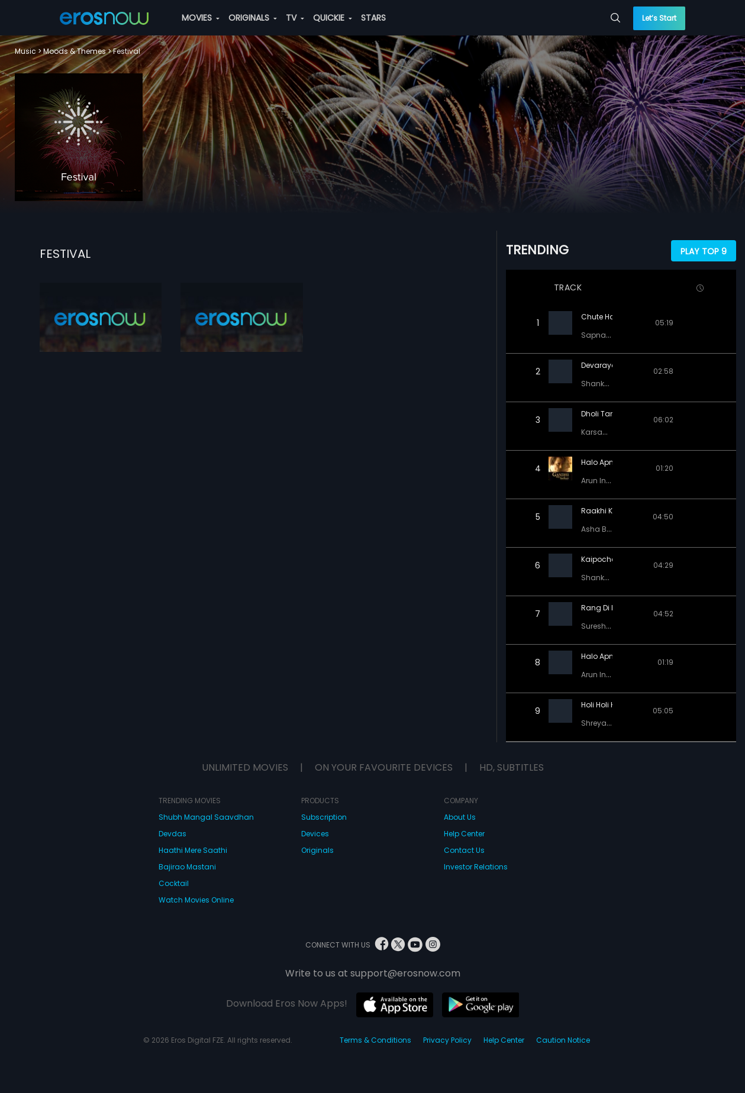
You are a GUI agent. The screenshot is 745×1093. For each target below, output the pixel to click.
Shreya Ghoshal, (612, 723)
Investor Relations (476, 867)
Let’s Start (659, 18)
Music (25, 51)
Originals (317, 850)
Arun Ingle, (600, 481)
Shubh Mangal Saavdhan (206, 817)
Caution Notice (563, 1040)
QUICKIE (332, 18)
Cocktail (174, 883)
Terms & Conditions (375, 1040)
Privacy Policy (447, 1040)
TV (295, 18)
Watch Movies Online (196, 900)
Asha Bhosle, (605, 529)
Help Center (464, 834)
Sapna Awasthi (609, 335)
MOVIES (201, 18)
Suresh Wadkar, (610, 626)
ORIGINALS (252, 18)
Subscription (324, 817)
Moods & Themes (74, 51)
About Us (460, 817)
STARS (373, 18)
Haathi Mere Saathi (193, 850)
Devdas (172, 834)
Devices (315, 834)
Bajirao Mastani (187, 867)
